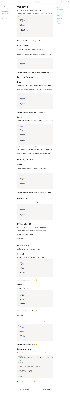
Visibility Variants (25, 159)
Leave (19, 117)
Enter (19, 82)
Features (37, 1)
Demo (44, 153)
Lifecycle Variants (25, 77)
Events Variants (24, 223)
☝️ (30, 41)
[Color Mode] (63, 2)
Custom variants (24, 349)
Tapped (20, 315)
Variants (22, 6)
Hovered (20, 254)
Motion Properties (32, 13)
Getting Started (30, 1)
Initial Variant (23, 45)
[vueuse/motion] (68, 1)
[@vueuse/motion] (7, 2)
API (41, 1)
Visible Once (22, 198)
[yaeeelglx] (65, 1)
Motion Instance (47, 146)
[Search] (59, 1)
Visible (19, 164)
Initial (18, 91)
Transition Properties (47, 13)
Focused (20, 285)
